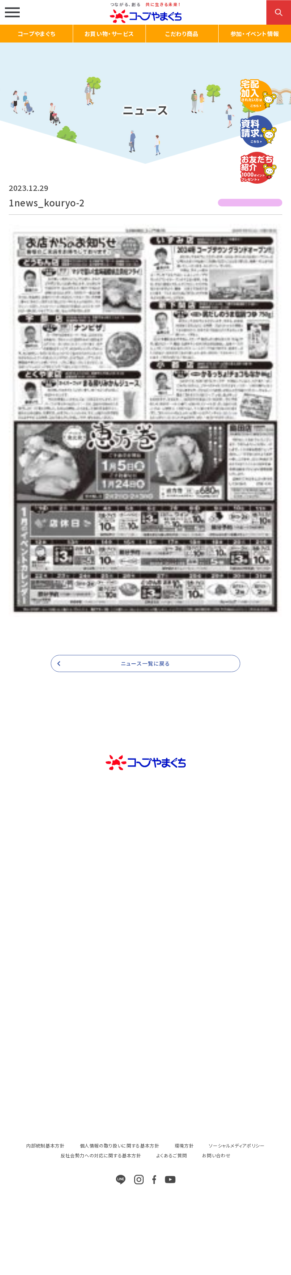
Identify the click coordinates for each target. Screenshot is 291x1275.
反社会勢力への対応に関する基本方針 (101, 1155)
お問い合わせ (216, 1155)
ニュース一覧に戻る (145, 663)
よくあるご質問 (171, 1155)
